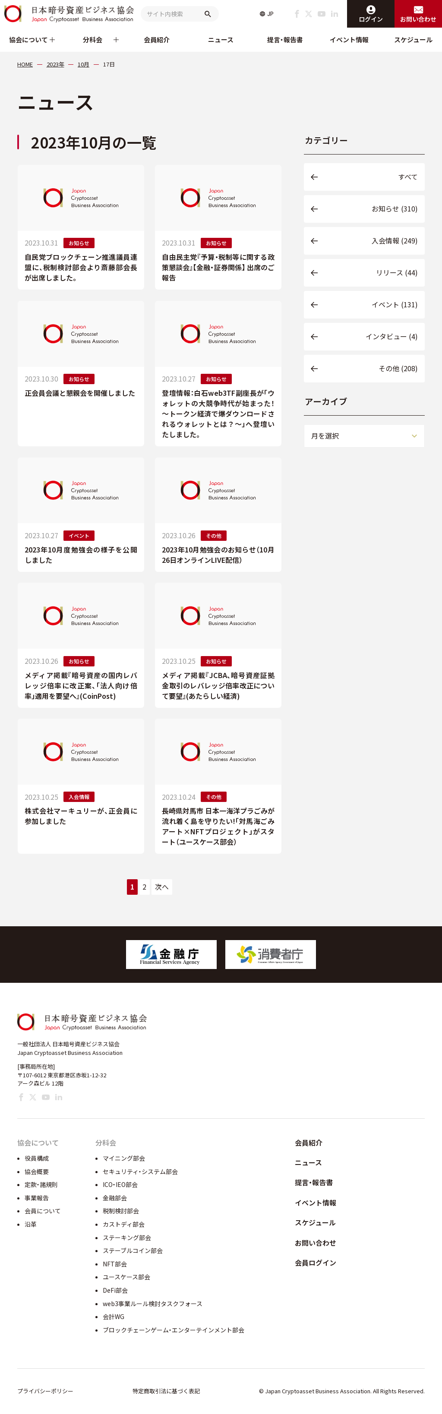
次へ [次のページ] (162, 887)
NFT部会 (115, 1263)
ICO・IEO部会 (120, 1184)
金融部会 (115, 1197)
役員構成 (37, 1158)
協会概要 (37, 1171)
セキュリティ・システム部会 (140, 1171)
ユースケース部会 (126, 1276)
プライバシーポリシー (45, 1391)
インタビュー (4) (392, 336)
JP (270, 13)
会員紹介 (157, 39)
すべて (408, 176)
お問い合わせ (315, 1242)
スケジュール (413, 39)
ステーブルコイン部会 (133, 1250)
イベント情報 (349, 39)
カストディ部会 (124, 1224)
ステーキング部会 (127, 1237)
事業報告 (37, 1197)
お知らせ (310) (395, 208)
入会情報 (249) (395, 240)
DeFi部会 (115, 1290)
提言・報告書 (285, 39)
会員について (43, 1210)
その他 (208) (398, 368)
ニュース (221, 39)
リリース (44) (397, 272)
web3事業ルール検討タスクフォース (152, 1303)
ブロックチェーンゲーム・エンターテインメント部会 (173, 1330)
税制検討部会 (121, 1210)
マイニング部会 (124, 1158)
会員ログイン (315, 1262)
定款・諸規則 (41, 1184)
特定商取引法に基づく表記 (166, 1391)
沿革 (31, 1224)
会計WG (113, 1316)
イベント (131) (395, 304)
